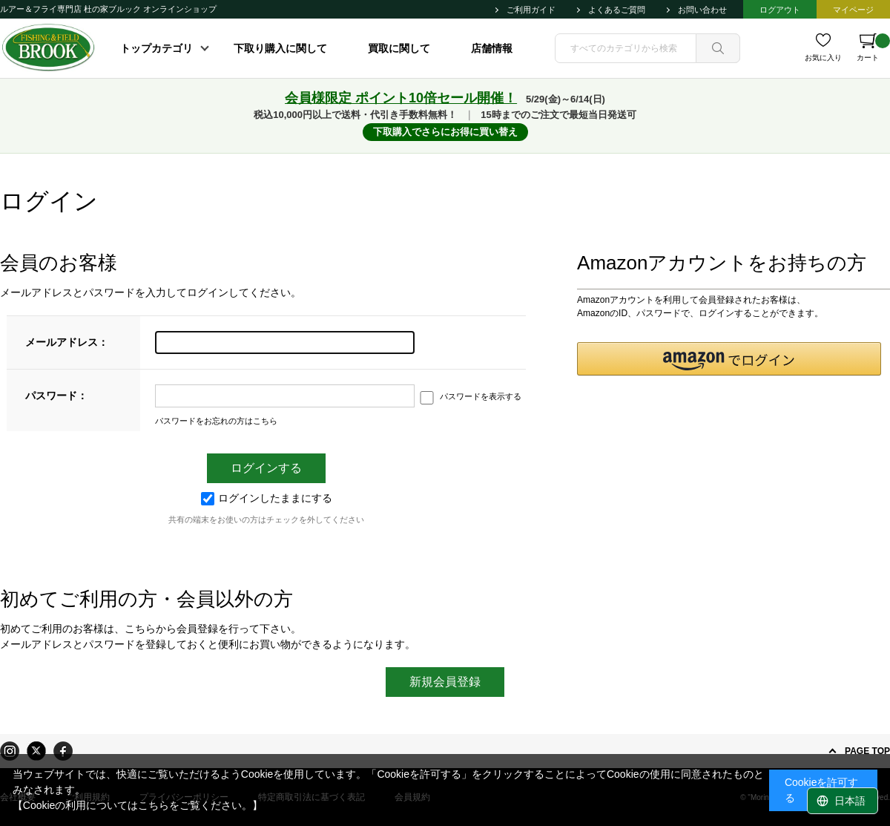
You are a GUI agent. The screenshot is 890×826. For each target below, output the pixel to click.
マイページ (853, 9)
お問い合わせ (702, 9)
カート (873, 47)
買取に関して (399, 48)
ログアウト (779, 9)
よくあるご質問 (616, 9)
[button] (729, 359)
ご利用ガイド (531, 9)
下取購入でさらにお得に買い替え (445, 131)
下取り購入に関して (280, 48)
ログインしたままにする (266, 498)
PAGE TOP (867, 751)
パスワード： (56, 395)
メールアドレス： (66, 342)
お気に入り (823, 57)
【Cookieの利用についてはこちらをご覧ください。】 (138, 805)
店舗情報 (491, 48)
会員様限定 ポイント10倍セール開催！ (401, 98)
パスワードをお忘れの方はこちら (216, 420)
